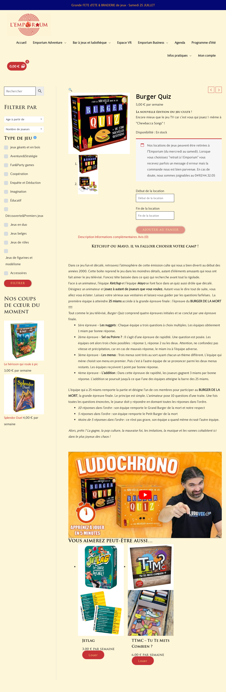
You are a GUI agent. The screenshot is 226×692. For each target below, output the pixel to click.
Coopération (19, 173)
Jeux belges (18, 233)
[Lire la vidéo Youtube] (145, 495)
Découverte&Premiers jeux (24, 215)
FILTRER (17, 283)
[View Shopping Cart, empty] (17, 66)
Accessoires (18, 272)
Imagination (18, 191)
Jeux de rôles (19, 242)
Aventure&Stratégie (23, 156)
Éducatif (15, 200)
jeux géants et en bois (25, 147)
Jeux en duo (18, 224)
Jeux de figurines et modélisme (18, 260)
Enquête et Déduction (25, 182)
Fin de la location (147, 208)
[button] (70, 89)
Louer (93, 653)
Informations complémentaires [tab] (116, 236)
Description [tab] (86, 236)
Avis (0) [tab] (143, 236)
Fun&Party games (22, 164)
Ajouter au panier (161, 230)
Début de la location (150, 190)
